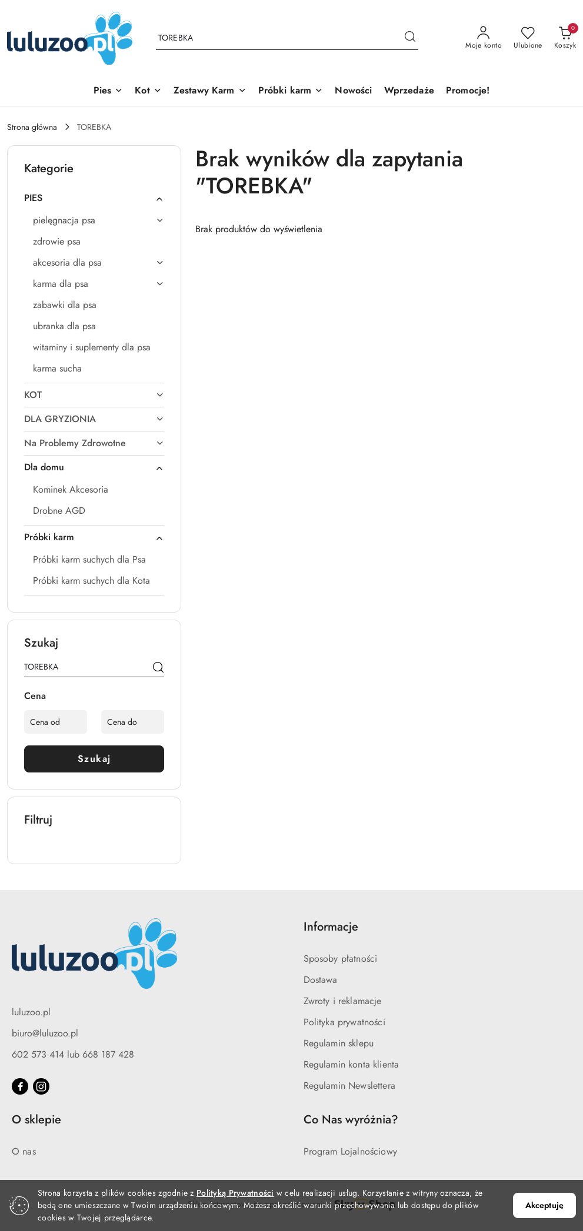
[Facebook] (20, 1086)
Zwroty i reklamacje (343, 1001)
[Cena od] (55, 722)
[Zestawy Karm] (210, 91)
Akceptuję (544, 1205)
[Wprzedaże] (409, 91)
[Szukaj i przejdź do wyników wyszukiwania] (410, 38)
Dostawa (321, 979)
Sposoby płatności (341, 958)
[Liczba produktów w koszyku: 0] (565, 38)
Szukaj (94, 758)
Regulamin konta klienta (351, 1064)
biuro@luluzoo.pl (45, 1033)
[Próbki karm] (291, 91)
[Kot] (148, 91)
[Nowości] (353, 91)
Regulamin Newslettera (349, 1085)
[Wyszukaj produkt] (287, 38)
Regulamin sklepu (339, 1043)
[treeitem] (94, 198)
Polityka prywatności (344, 1022)
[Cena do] (132, 722)
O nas (24, 1151)
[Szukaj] (158, 669)
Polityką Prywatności (235, 1193)
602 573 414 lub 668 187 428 (73, 1054)
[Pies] (109, 91)
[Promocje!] (467, 91)
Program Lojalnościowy (350, 1151)
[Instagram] (41, 1086)
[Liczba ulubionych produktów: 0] (528, 38)
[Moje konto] (483, 38)
